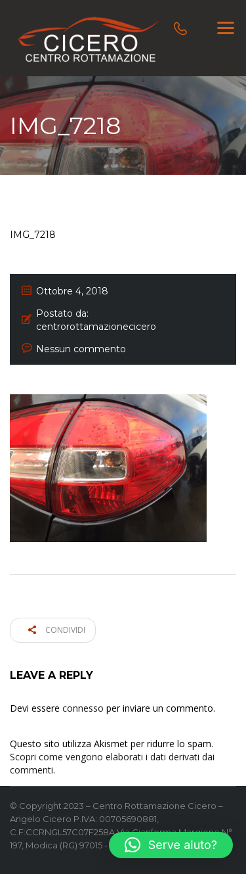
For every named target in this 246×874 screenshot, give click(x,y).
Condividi (56, 629)
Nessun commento (81, 349)
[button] (171, 845)
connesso (83, 708)
